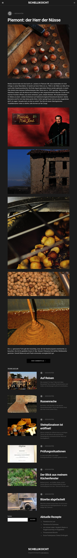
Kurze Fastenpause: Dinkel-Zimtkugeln (55, 535)
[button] (74, 2)
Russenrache (48, 401)
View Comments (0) (37, 361)
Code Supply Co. (45, 552)
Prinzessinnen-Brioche (50, 532)
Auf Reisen (47, 378)
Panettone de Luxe (49, 521)
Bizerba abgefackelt (52, 499)
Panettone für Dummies (51, 524)
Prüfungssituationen (53, 451)
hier (11, 349)
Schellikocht (38, 3)
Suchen (10, 516)
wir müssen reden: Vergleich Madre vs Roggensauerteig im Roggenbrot (55, 528)
